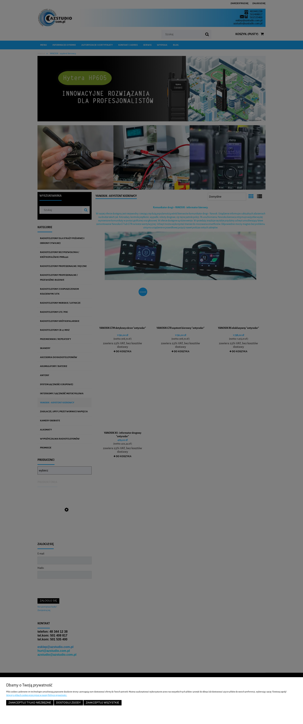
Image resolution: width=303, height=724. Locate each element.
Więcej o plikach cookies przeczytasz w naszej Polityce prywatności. (36, 695)
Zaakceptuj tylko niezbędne (30, 702)
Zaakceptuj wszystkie (102, 702)
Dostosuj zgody (68, 702)
